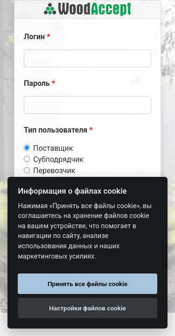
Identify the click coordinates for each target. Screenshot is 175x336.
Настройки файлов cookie (87, 308)
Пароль (37, 83)
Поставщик (53, 148)
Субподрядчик (58, 159)
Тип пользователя (55, 130)
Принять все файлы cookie (87, 283)
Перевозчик (54, 170)
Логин (34, 36)
